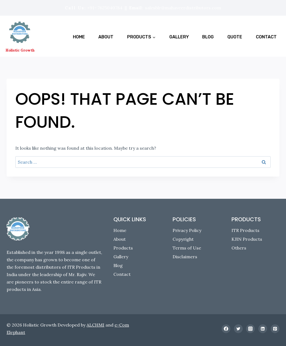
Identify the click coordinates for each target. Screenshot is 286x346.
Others (238, 248)
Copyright (183, 239)
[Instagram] (250, 328)
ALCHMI (95, 325)
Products (123, 248)
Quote (234, 36)
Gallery (179, 36)
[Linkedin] (262, 328)
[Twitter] (238, 328)
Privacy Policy (187, 230)
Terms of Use (187, 248)
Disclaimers (185, 256)
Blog (208, 36)
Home (79, 36)
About (105, 36)
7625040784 (110, 7)
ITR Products (245, 230)
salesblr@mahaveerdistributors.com (183, 7)
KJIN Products (246, 239)
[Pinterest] (275, 328)
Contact (266, 36)
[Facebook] (226, 328)
